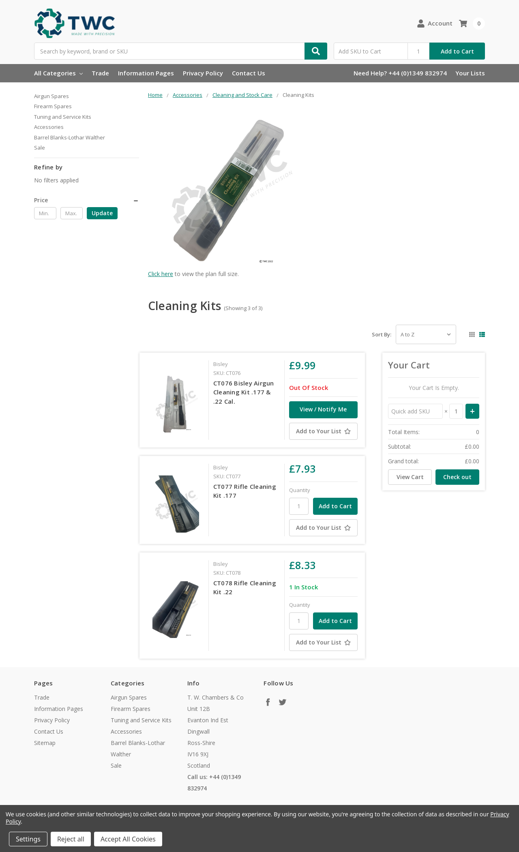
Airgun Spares (51, 96)
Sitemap (45, 743)
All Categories (58, 73)
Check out (457, 477)
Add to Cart (457, 51)
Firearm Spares (53, 106)
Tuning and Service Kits (62, 116)
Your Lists (470, 73)
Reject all (70, 839)
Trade (100, 73)
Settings (28, 839)
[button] (86, 200)
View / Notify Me (323, 409)
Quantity (299, 490)
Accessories (49, 127)
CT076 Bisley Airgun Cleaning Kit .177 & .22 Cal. (243, 392)
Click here (160, 274)
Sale (39, 147)
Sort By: (381, 334)
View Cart (410, 477)
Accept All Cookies (128, 839)
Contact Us (248, 73)
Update (102, 213)
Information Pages (146, 73)
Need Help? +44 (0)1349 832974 (400, 73)
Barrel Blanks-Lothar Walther (69, 137)
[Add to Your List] (323, 431)
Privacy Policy (203, 73)
